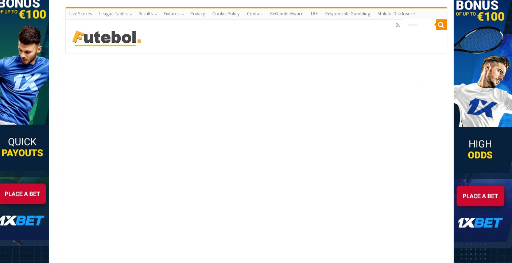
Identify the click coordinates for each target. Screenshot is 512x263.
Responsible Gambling (347, 13)
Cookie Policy (226, 13)
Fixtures (171, 13)
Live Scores (80, 13)
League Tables (113, 13)
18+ (314, 13)
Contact (255, 13)
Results (146, 13)
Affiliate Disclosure (396, 13)
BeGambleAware (286, 13)
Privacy (197, 13)
